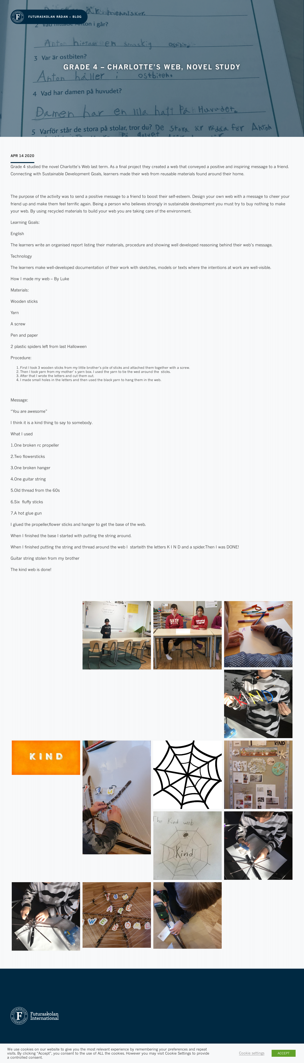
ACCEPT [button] (284, 1053)
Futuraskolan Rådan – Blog (55, 16)
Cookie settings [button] (251, 1053)
